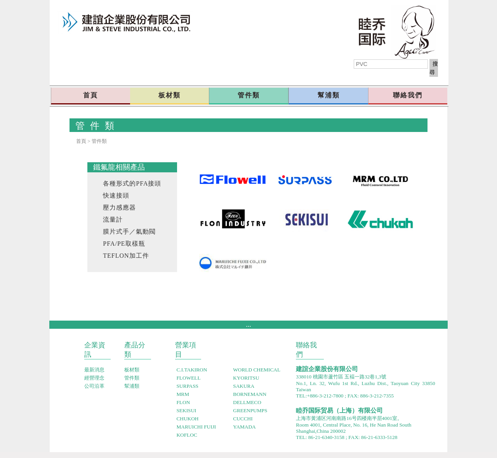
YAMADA (244, 427)
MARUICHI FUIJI (196, 427)
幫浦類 (329, 95)
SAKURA (243, 386)
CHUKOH (187, 419)
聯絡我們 (407, 95)
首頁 (90, 95)
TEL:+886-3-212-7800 (319, 396)
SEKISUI (186, 410)
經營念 (94, 378)
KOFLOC (186, 435)
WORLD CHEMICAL (256, 370)
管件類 (249, 95)
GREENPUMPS (250, 410)
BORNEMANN (249, 394)
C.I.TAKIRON (191, 370)
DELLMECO (247, 402)
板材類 (169, 95)
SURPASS (188, 386)
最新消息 (94, 370)
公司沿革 (94, 386)
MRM (182, 394)
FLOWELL (188, 378)
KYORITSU (246, 378)
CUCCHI (242, 419)
